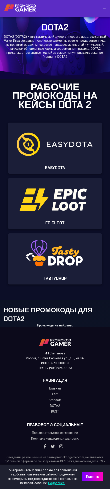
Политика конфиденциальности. (55, 438)
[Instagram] (61, 446)
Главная (48, 56)
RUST (55, 411)
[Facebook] (45, 446)
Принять (92, 476)
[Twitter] (53, 446)
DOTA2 (55, 406)
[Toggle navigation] (103, 8)
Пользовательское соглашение (55, 433)
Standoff (55, 400)
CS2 (55, 394)
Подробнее (56, 483)
